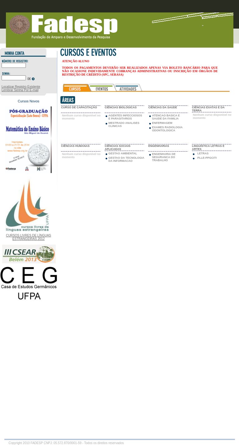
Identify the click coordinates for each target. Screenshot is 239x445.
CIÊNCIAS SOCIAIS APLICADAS (118, 147)
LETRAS (202, 153)
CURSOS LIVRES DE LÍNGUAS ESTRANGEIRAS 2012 (28, 237)
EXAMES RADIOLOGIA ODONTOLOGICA (167, 129)
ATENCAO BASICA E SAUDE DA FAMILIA (166, 117)
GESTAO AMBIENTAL (122, 153)
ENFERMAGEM (162, 122)
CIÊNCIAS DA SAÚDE (162, 107)
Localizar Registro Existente (21, 86)
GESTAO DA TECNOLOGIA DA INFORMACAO (126, 159)
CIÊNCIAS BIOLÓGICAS (121, 107)
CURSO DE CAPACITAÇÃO (79, 107)
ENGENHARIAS (158, 146)
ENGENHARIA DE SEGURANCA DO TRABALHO (163, 157)
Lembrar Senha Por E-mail (20, 90)
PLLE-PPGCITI (207, 157)
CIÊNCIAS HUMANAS (75, 146)
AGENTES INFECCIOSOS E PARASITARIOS (125, 117)
